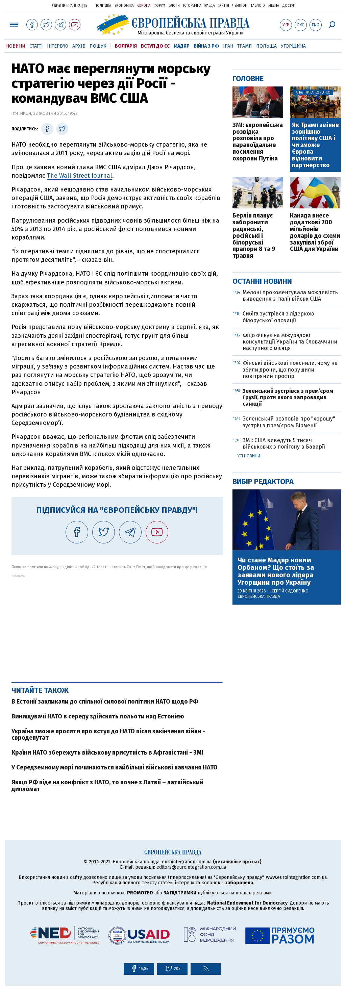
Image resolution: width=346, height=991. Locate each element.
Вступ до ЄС (155, 46)
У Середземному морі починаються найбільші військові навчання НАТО (114, 767)
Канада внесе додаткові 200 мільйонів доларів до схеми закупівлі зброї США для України (315, 232)
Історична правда (199, 6)
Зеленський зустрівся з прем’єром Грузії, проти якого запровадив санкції (288, 397)
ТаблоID (258, 6)
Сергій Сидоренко (290, 591)
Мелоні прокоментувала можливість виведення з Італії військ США (290, 295)
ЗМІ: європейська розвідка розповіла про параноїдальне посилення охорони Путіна (257, 142)
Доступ (288, 6)
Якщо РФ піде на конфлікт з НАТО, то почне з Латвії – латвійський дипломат (107, 786)
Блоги (174, 6)
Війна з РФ (206, 46)
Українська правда (69, 5)
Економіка (124, 6)
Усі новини (249, 456)
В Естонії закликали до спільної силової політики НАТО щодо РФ (104, 701)
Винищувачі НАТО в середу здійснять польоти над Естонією (97, 716)
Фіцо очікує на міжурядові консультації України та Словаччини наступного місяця (290, 341)
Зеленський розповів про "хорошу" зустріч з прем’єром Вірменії (289, 421)
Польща (266, 46)
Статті (36, 46)
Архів (78, 46)
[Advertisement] (117, 625)
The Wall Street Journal (79, 175)
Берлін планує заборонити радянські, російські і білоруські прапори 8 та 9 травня (253, 235)
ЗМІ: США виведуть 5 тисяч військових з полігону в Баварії (284, 443)
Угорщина (293, 46)
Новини (15, 46)
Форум (159, 6)
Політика (103, 6)
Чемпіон (239, 6)
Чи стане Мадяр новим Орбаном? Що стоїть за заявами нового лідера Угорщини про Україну (276, 571)
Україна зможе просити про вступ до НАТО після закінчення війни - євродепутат (108, 735)
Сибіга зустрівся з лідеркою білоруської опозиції (278, 316)
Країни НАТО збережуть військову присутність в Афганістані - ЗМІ (107, 752)
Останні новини (262, 281)
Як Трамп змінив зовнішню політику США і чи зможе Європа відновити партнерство (315, 145)
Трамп (244, 46)
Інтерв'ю (57, 46)
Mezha (273, 6)
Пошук (98, 46)
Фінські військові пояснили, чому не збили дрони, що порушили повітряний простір (290, 369)
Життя (223, 6)
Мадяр (182, 46)
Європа (143, 6)
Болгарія (126, 46)
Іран (228, 46)
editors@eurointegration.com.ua (191, 867)
